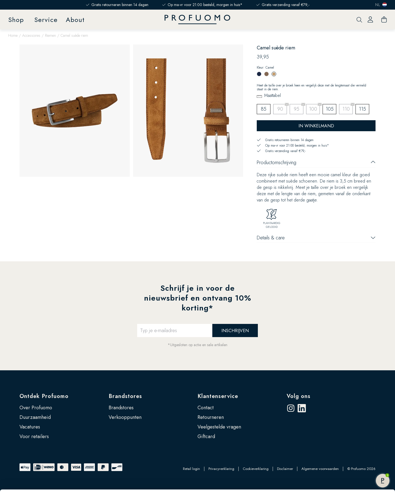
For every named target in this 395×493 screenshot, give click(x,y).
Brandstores (125, 396)
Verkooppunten (125, 417)
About (75, 19)
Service (46, 19)
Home (13, 35)
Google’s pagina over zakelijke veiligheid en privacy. (74, 468)
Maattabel (272, 95)
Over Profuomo (35, 407)
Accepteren (349, 437)
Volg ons (299, 396)
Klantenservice (218, 396)
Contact (206, 407)
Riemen (50, 35)
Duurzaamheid (35, 417)
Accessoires (31, 35)
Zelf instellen (349, 454)
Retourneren (211, 417)
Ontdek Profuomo (44, 396)
